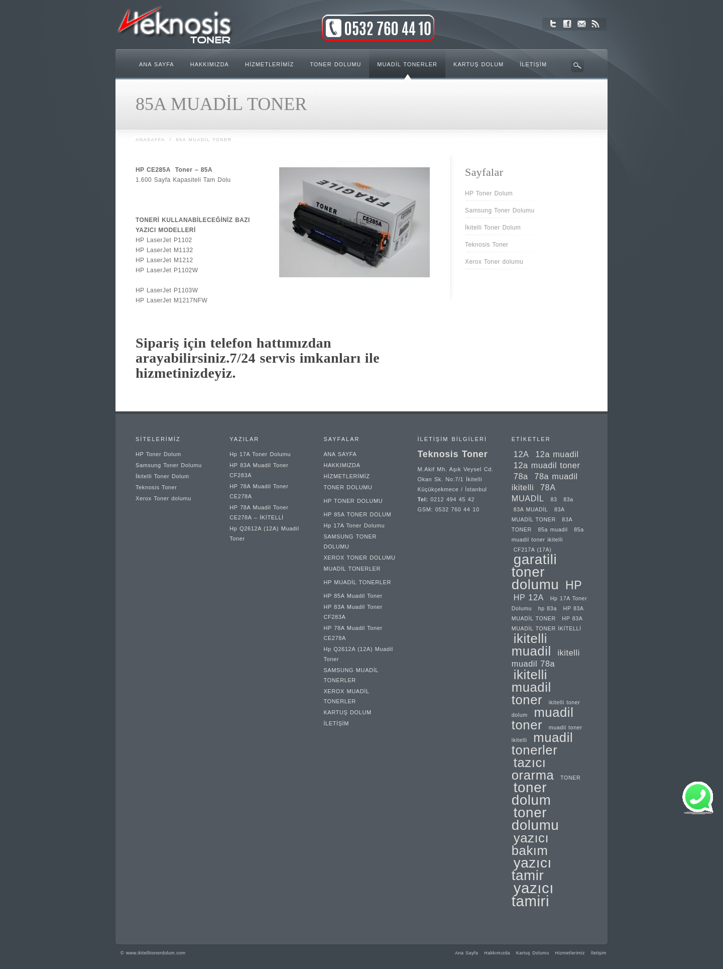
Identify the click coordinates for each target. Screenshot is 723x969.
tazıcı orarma (533, 769)
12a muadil (557, 454)
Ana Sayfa (466, 952)
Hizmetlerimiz (570, 952)
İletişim (599, 952)
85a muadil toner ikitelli (548, 534)
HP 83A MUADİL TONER (547, 613)
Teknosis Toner (486, 244)
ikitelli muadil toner (531, 687)
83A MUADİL (531, 509)
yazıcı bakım (530, 844)
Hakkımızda (497, 952)
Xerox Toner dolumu (494, 261)
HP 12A (529, 597)
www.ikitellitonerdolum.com (155, 952)
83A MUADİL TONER (538, 514)
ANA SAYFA (339, 454)
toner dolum (531, 794)
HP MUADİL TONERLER (357, 582)
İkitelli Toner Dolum (493, 227)
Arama (577, 66)
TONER (570, 778)
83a (568, 499)
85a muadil (553, 529)
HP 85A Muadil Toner (352, 596)
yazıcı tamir (532, 869)
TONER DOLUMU (347, 487)
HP (573, 585)
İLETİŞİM (336, 723)
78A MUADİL (533, 493)
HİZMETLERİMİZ (346, 476)
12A (521, 454)
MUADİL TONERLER (352, 569)
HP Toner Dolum (489, 193)
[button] (698, 813)
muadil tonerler (542, 743)
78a (521, 476)
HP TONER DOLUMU (353, 501)
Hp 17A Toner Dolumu (260, 454)
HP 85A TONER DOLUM (357, 514)
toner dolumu (535, 819)
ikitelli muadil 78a (546, 658)
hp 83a (547, 608)
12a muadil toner (547, 465)
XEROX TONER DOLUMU (359, 558)
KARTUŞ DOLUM (347, 712)
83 (553, 499)
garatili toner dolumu (535, 572)
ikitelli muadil (531, 644)
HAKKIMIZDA (341, 465)
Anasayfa (150, 139)
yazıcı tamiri (533, 894)
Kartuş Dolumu (532, 952)
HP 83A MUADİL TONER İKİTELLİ (547, 623)
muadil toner (543, 718)
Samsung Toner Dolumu (500, 210)
